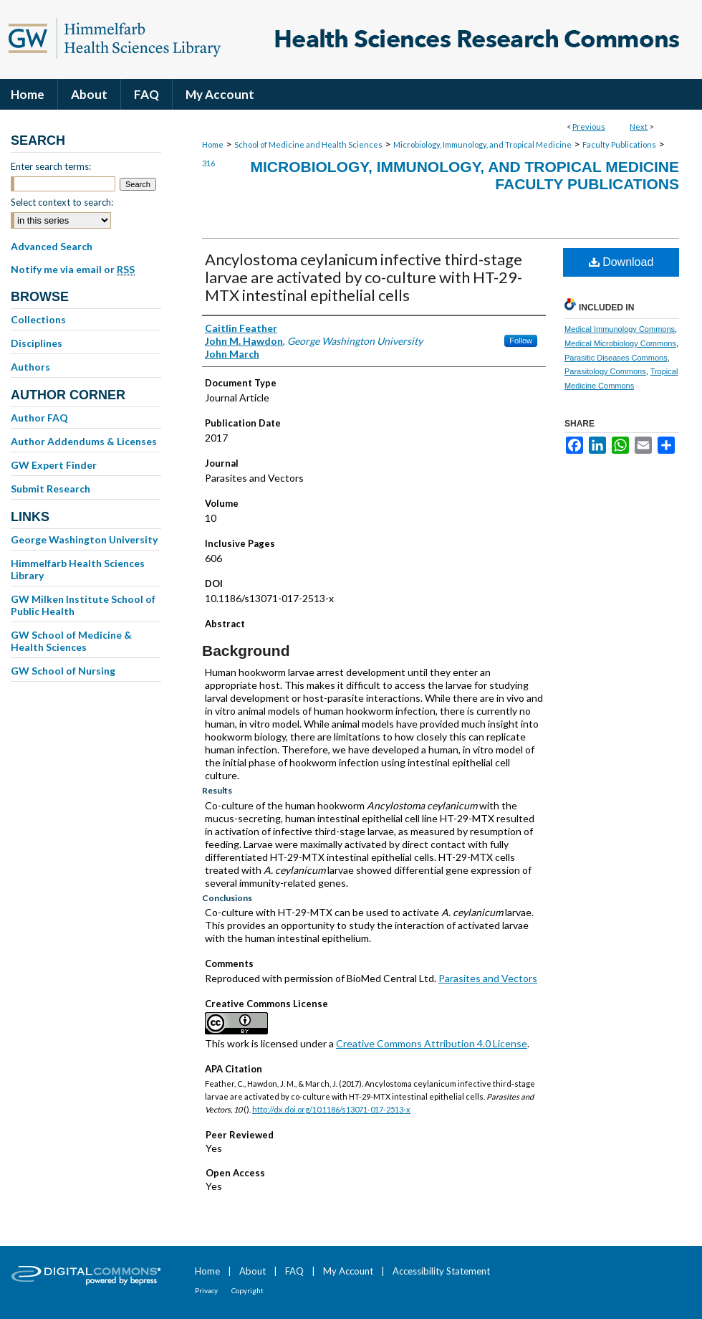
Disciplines (36, 343)
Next (639, 126)
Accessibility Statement (441, 1271)
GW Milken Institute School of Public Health (83, 605)
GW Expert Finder (54, 465)
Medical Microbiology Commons (620, 343)
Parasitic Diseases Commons (616, 357)
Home (212, 144)
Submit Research (50, 488)
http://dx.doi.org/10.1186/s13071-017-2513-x (331, 1109)
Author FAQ (39, 417)
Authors (30, 367)
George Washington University (84, 539)
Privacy (206, 1290)
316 (208, 163)
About (252, 1271)
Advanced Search (51, 246)
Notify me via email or (73, 269)
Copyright (247, 1290)
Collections (38, 319)
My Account (348, 1271)
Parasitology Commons (605, 371)
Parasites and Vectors (487, 978)
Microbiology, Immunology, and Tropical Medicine (482, 144)
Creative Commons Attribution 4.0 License (431, 1043)
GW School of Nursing (63, 671)
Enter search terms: (51, 166)
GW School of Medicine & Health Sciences (71, 641)
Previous (588, 126)
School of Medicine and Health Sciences (308, 144)
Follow (520, 340)
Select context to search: (62, 202)
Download (621, 262)
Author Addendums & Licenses (84, 441)
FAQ (294, 1271)
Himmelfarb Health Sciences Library (78, 569)
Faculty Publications (619, 144)
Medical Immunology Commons (619, 329)
